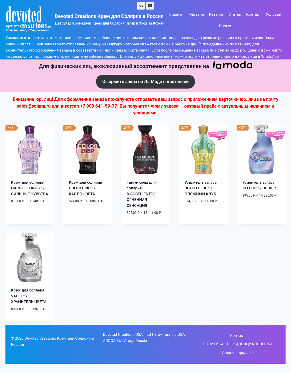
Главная (176, 14)
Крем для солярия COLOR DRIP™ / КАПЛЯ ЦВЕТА (85, 188)
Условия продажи (237, 353)
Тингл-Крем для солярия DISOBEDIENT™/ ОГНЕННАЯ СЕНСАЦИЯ (141, 194)
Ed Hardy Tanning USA (166, 334)
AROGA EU (112, 340)
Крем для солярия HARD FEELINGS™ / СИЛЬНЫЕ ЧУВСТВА (29, 188)
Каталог (216, 14)
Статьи (234, 14)
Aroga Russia (135, 340)
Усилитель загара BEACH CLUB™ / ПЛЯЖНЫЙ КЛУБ (201, 188)
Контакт (253, 14)
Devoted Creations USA (123, 334)
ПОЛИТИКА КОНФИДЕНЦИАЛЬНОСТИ (237, 344)
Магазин (196, 14)
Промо (225, 26)
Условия (273, 14)
